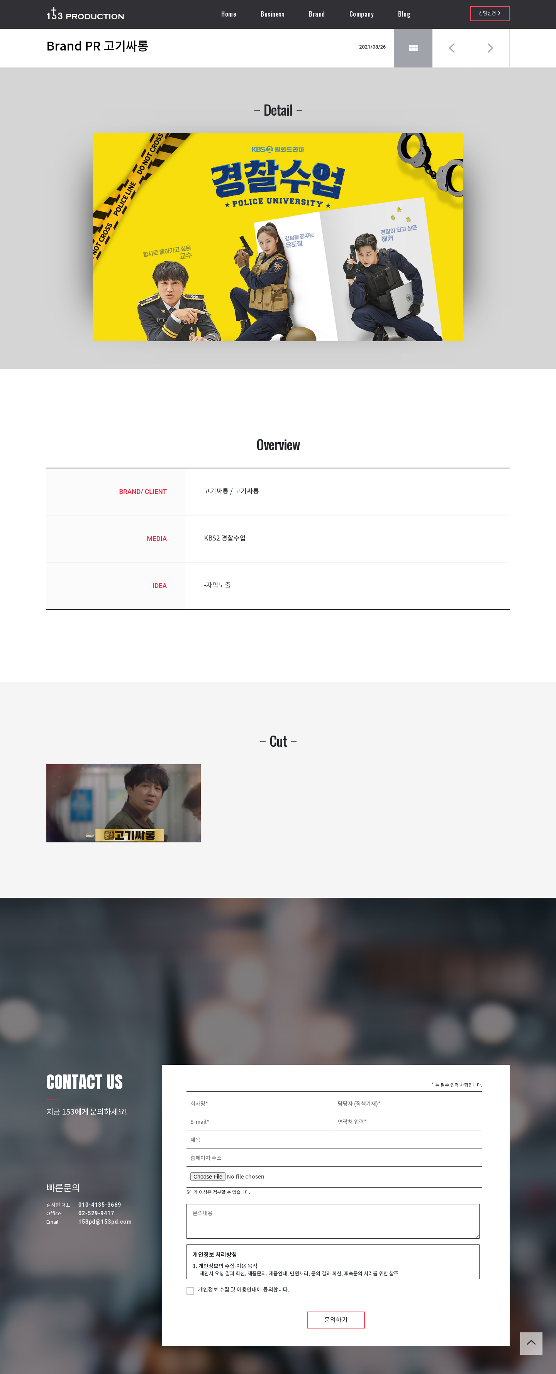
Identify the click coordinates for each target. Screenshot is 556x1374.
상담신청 (490, 14)
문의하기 (336, 1331)
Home (229, 14)
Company (362, 14)
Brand (318, 14)
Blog (405, 14)
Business (273, 14)
